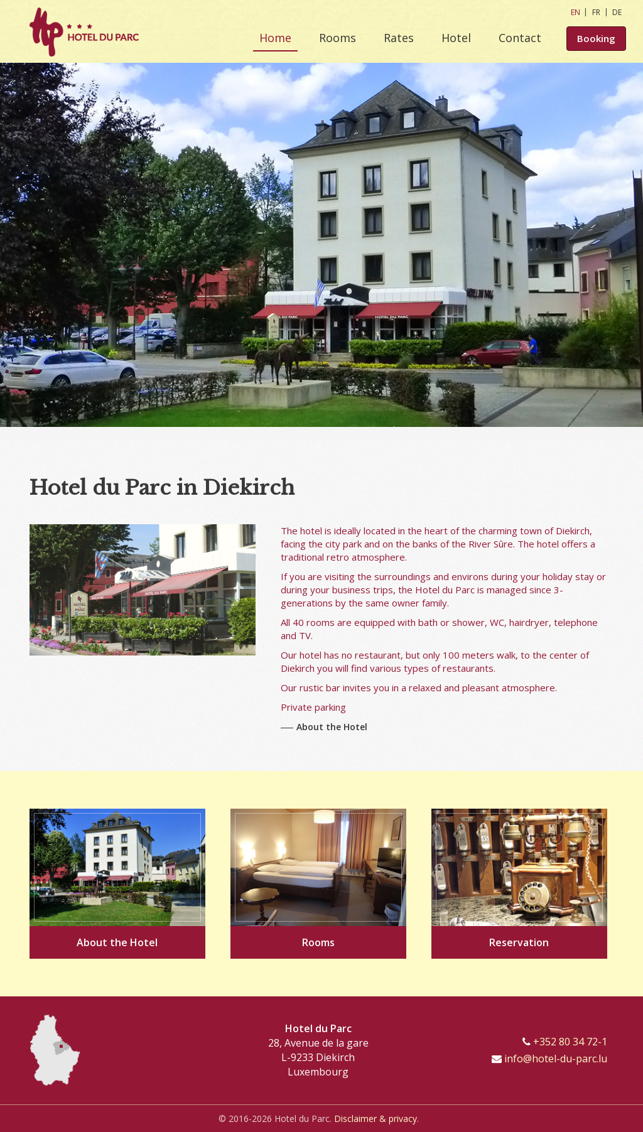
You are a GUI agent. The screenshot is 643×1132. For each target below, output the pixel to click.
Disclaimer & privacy (375, 1118)
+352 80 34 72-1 (570, 1041)
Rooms (337, 37)
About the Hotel (331, 727)
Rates (399, 37)
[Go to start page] (84, 31)
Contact (520, 37)
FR (596, 12)
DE (617, 12)
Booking (596, 39)
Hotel (456, 37)
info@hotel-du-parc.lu (555, 1058)
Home (275, 37)
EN (575, 12)
